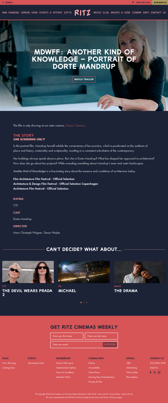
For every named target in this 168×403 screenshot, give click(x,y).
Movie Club (101, 12)
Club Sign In (160, 2)
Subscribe (110, 344)
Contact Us (158, 12)
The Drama (126, 291)
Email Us (154, 367)
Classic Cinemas (75, 125)
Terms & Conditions (65, 372)
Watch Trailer (84, 79)
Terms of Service (110, 397)
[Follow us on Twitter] (154, 372)
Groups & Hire (120, 12)
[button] (81, 302)
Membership (63, 358)
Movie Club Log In (64, 363)
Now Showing (10, 12)
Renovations (132, 377)
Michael (67, 291)
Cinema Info (140, 12)
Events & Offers (50, 12)
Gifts (67, 12)
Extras (130, 358)
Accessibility (94, 367)
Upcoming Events (36, 363)
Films (5, 358)
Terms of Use (103, 394)
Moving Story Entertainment (101, 377)
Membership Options (66, 367)
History (91, 363)
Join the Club (143, 2)
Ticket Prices (94, 372)
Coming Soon (29, 12)
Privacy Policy (114, 394)
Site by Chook (127, 394)
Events (32, 358)
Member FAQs (63, 377)
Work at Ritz (132, 372)
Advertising (131, 367)
